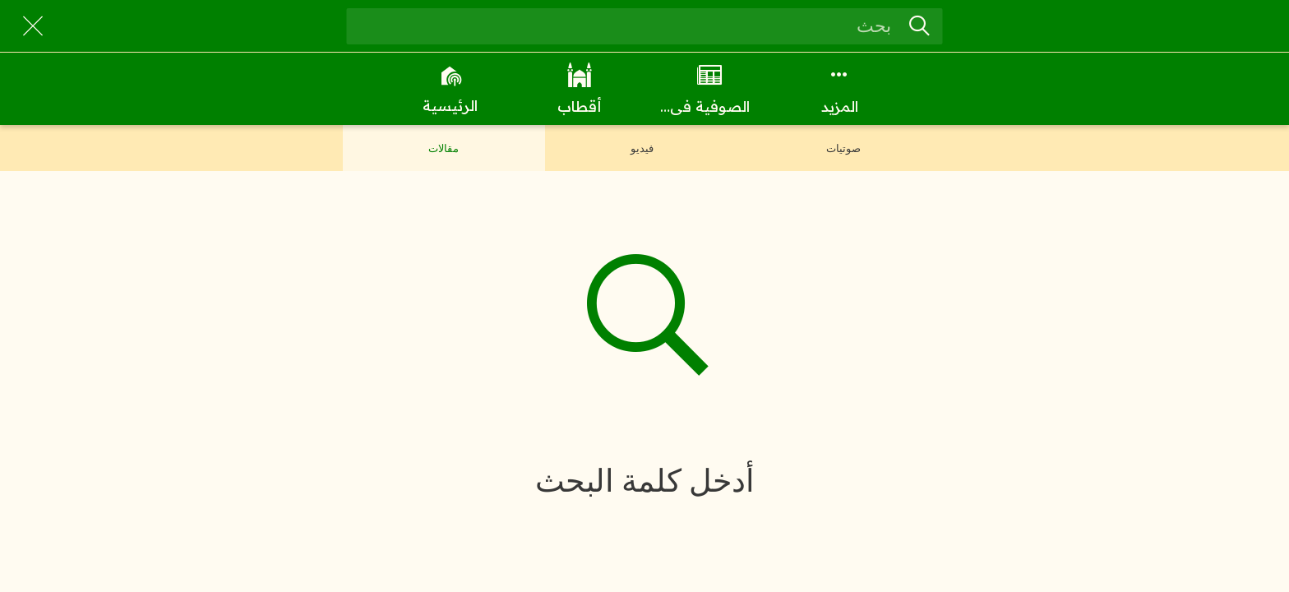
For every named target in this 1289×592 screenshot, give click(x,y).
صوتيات (843, 148)
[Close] (33, 26)
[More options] (839, 88)
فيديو (642, 148)
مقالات (443, 148)
